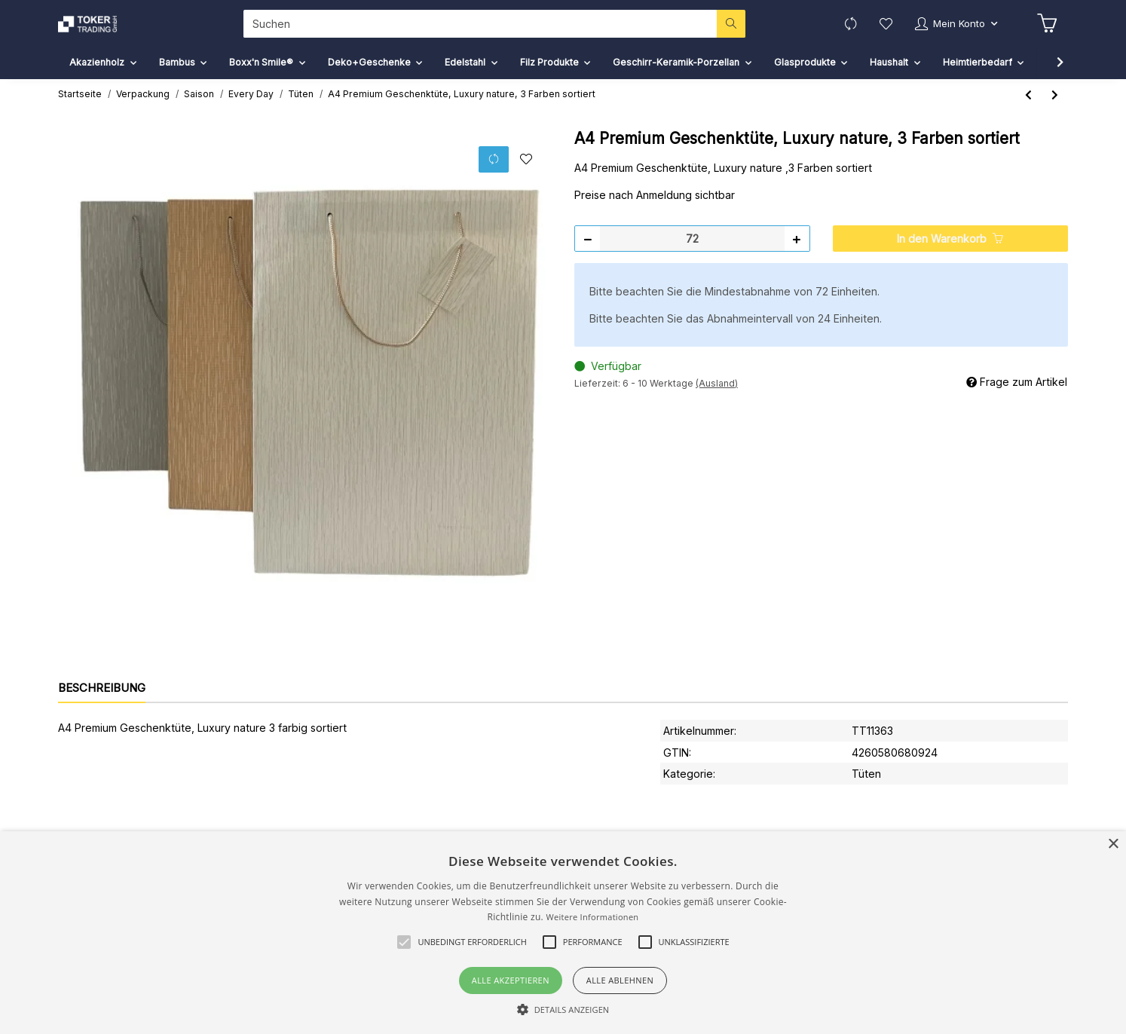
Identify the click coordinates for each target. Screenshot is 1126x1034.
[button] (952, 29)
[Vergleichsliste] (840, 29)
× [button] (1112, 844)
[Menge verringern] (588, 249)
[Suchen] (475, 29)
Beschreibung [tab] (101, 699)
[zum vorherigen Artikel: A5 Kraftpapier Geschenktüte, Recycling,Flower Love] (1028, 106)
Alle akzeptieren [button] (510, 980)
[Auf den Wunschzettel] (525, 171)
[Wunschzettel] (877, 29)
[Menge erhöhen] (796, 249)
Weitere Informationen (592, 916)
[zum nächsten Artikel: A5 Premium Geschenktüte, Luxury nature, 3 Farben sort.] (1055, 106)
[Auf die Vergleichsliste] (494, 171)
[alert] (563, 932)
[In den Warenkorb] (951, 250)
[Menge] (692, 249)
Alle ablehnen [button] (619, 980)
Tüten (866, 785)
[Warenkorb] (1046, 29)
